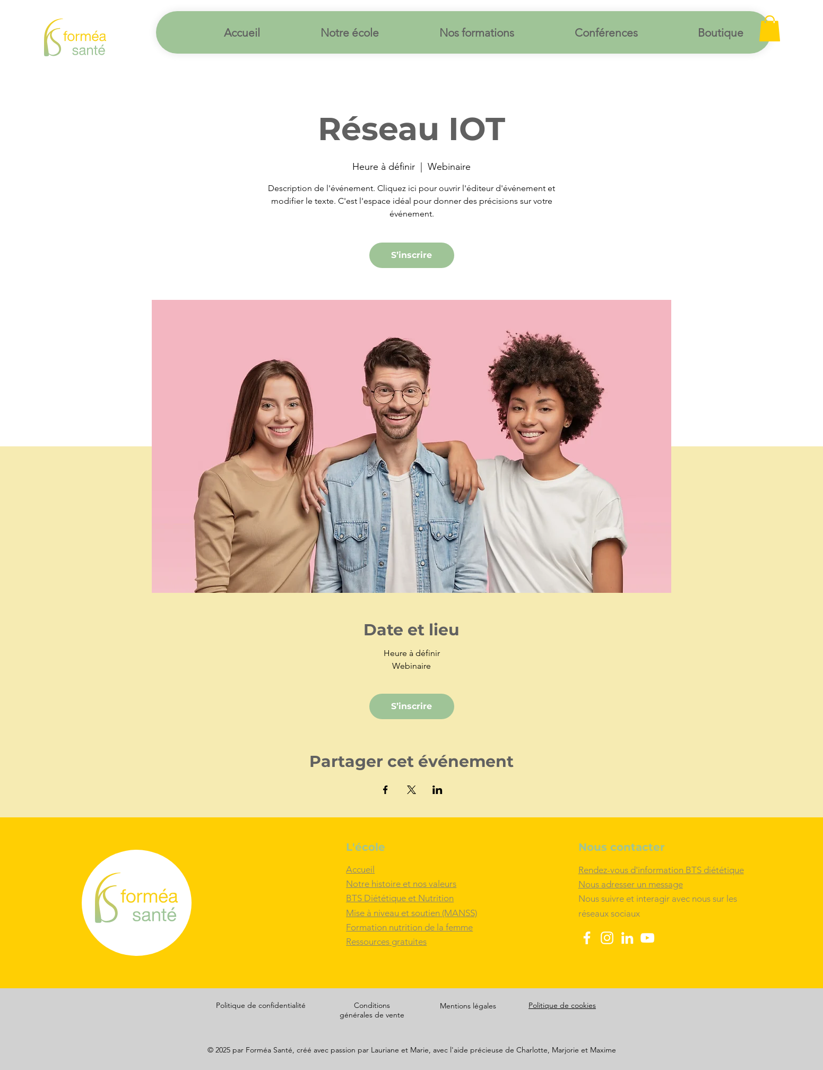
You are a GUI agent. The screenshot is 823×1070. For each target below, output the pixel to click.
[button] (770, 28)
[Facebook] (586, 937)
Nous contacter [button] (621, 847)
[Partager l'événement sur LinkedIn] (437, 790)
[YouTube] (647, 937)
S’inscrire (411, 255)
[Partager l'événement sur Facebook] (385, 790)
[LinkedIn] (627, 937)
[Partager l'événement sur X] (411, 790)
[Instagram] (607, 937)
